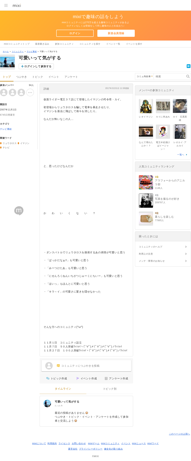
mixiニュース (139, 443)
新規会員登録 (116, 33)
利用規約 (52, 443)
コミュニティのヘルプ (150, 246)
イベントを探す (134, 44)
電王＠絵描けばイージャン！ (163, 145)
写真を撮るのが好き (167, 198)
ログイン (74, 33)
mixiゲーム (94, 443)
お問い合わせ (79, 443)
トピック (37, 76)
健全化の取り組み (113, 449)
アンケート (71, 76)
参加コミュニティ (64, 44)
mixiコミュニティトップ (17, 44)
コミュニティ (18, 51)
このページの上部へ (179, 434)
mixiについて (39, 443)
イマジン (25, 143)
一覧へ (180, 154)
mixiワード (153, 443)
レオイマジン (146, 116)
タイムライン (63, 388)
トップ (7, 76)
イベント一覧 (113, 44)
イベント (53, 76)
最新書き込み (42, 44)
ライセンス (64, 443)
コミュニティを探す (90, 44)
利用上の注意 (146, 254)
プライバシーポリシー (91, 449)
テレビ (6, 147)
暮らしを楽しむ (164, 216)
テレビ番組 (32, 51)
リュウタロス (10, 143)
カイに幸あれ (163, 116)
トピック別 (110, 388)
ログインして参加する (38, 66)
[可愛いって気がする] (47, 403)
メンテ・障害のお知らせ (152, 261)
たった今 (59, 406)
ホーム (6, 51)
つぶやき (21, 76)
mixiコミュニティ (110, 443)
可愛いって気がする (67, 401)
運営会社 (72, 449)
